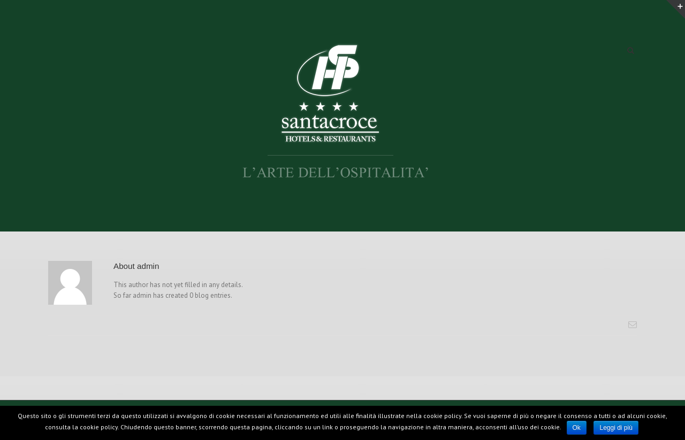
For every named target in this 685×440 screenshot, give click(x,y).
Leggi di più (615, 427)
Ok (577, 427)
